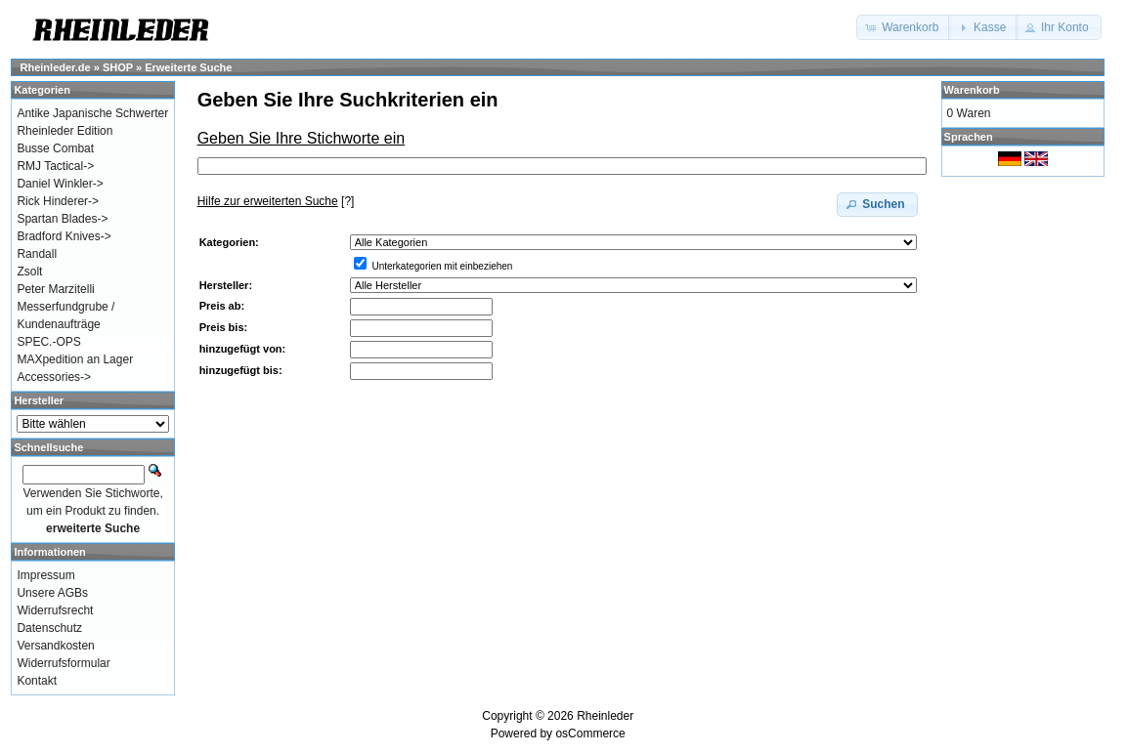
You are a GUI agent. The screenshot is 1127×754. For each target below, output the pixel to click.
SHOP (118, 67)
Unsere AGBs (52, 593)
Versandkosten (55, 645)
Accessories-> (54, 377)
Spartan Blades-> (62, 219)
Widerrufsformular (63, 663)
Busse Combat (55, 148)
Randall (37, 254)
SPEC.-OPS (48, 342)
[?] (276, 201)
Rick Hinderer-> (58, 201)
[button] (903, 27)
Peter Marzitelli (55, 289)
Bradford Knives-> (63, 236)
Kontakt (37, 681)
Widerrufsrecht (55, 610)
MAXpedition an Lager (75, 359)
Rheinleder (605, 716)
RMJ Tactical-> (55, 166)
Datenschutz (49, 628)
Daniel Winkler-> (60, 183)
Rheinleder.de (56, 67)
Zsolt (29, 271)
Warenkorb (972, 90)
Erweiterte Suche (188, 67)
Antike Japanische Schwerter (92, 113)
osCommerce (590, 733)
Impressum (45, 575)
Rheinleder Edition (64, 131)
